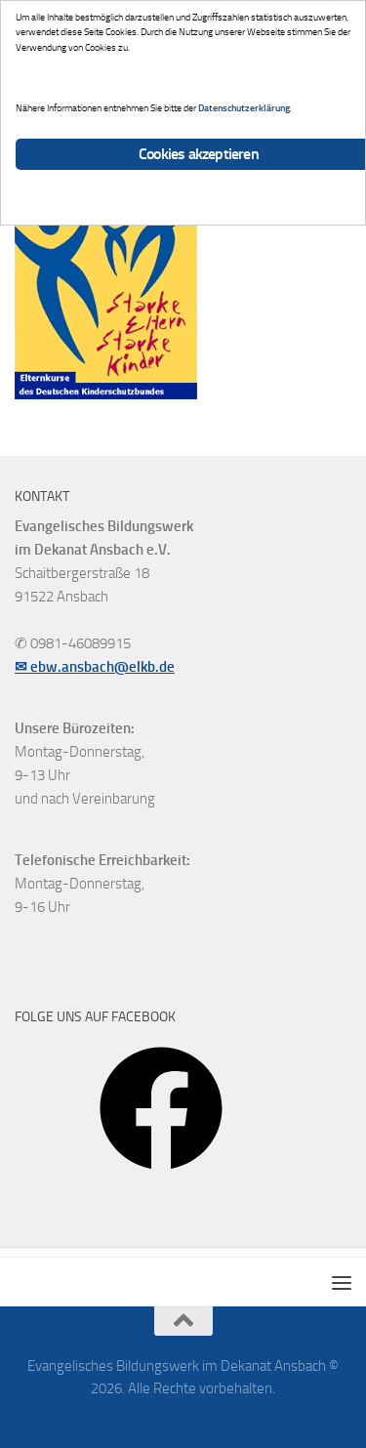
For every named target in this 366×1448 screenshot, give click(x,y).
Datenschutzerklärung (244, 108)
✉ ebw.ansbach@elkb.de (95, 667)
